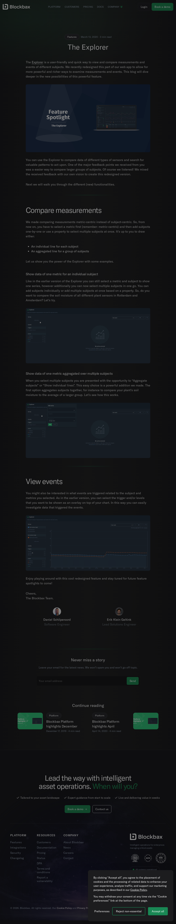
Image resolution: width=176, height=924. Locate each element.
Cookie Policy (138, 890)
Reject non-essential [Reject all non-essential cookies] (129, 911)
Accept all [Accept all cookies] (158, 911)
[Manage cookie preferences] (101, 911)
